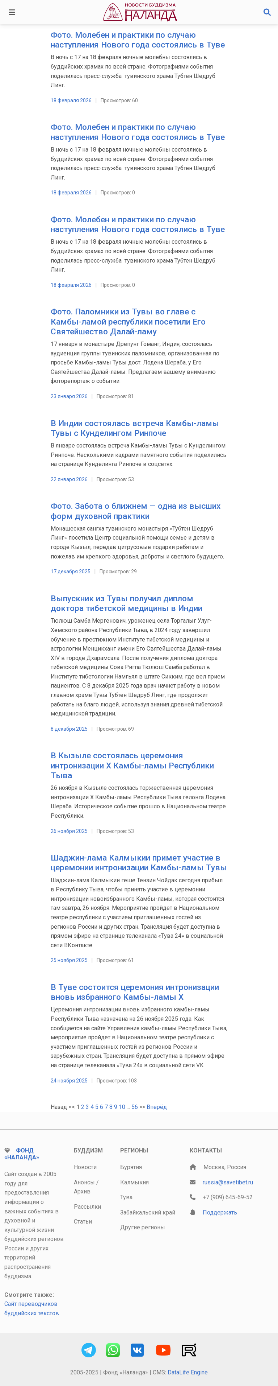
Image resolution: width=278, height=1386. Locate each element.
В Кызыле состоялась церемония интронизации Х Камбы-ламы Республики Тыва (132, 765)
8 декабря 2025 (69, 729)
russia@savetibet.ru (228, 1182)
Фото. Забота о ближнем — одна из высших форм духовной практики (135, 511)
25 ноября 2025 (69, 960)
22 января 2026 (69, 479)
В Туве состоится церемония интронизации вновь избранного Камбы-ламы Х (135, 992)
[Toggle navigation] (12, 12)
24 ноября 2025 (69, 1081)
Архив (82, 1191)
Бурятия (131, 1167)
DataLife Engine (188, 1372)
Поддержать (220, 1212)
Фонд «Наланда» (21, 1154)
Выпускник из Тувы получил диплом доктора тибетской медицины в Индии (126, 603)
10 (122, 1107)
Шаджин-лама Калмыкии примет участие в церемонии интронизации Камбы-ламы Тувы (139, 863)
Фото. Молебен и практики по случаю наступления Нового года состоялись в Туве (138, 40)
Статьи (83, 1221)
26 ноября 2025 (69, 831)
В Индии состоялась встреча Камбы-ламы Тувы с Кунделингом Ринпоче (135, 428)
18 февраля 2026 (71, 100)
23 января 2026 (69, 396)
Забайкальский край (147, 1212)
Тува (126, 1197)
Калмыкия (134, 1182)
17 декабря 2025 (70, 571)
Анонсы (84, 1182)
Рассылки (87, 1206)
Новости (85, 1167)
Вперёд (157, 1107)
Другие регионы (142, 1227)
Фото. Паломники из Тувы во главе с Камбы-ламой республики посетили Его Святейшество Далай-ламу (128, 321)
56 (134, 1107)
